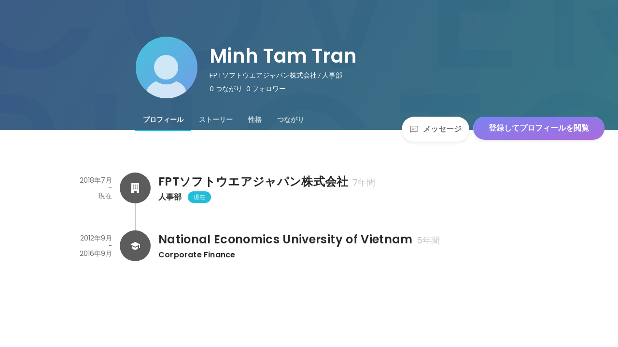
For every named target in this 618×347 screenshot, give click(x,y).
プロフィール (163, 119)
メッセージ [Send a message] (435, 128)
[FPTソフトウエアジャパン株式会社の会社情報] (135, 188)
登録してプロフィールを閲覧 (539, 127)
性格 (255, 119)
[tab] (163, 119)
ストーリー (216, 119)
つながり (290, 119)
